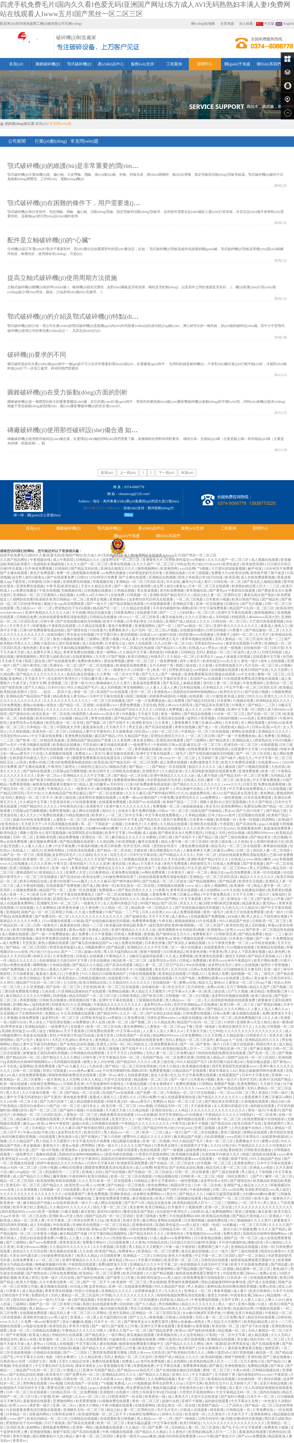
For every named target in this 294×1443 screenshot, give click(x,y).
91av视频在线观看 (58, 921)
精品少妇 (278, 1101)
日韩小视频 (52, 582)
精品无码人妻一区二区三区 (227, 1167)
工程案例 (174, 64)
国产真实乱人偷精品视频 (262, 582)
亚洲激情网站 (145, 626)
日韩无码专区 (281, 978)
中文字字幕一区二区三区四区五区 (252, 687)
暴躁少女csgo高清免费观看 (64, 604)
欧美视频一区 (226, 819)
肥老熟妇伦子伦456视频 (73, 608)
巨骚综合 (232, 604)
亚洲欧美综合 (142, 723)
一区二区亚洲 (266, 1115)
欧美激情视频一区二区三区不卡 (102, 1414)
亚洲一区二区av (49, 775)
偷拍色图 (30, 648)
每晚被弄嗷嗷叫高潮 (35, 899)
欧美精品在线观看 (173, 974)
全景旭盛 (227, 23)
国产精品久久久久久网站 (226, 1009)
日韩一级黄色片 (45, 925)
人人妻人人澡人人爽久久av (268, 1009)
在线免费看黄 (22, 916)
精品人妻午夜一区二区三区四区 (185, 841)
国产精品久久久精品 (88, 965)
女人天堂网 (70, 1079)
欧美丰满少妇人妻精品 (30, 1207)
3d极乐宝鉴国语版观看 (146, 956)
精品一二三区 (93, 925)
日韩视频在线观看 (105, 1123)
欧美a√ (42, 1123)
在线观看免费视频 (113, 802)
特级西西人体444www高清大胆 (256, 617)
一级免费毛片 (141, 745)
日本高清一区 (237, 1278)
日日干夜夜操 (55, 1423)
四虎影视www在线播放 (197, 634)
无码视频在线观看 (67, 1062)
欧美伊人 (99, 815)
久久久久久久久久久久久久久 (66, 701)
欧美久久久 (176, 1308)
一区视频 (222, 1159)
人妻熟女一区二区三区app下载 (248, 982)
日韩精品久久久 (88, 560)
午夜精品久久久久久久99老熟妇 (229, 1115)
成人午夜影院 (63, 560)
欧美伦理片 (93, 1132)
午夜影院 (227, 824)
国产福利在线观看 (37, 771)
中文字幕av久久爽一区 (185, 991)
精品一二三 (274, 934)
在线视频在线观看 (225, 670)
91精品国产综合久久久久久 (132, 709)
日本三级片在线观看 (239, 1044)
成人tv (217, 793)
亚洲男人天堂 (76, 872)
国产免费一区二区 (150, 1093)
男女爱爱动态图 (138, 1388)
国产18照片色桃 (175, 1189)
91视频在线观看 (268, 1308)
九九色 (260, 1026)
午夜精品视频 (137, 1084)
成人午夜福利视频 (30, 886)
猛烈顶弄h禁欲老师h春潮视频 (172, 925)
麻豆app (221, 1040)
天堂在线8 (91, 745)
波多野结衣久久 (187, 797)
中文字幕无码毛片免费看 (91, 1141)
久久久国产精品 (260, 802)
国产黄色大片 (225, 1436)
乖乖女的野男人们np (89, 1220)
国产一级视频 (173, 1150)
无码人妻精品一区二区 (91, 670)
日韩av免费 (222, 1013)
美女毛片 (212, 806)
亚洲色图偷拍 (235, 1366)
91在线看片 (98, 630)
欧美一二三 (273, 639)
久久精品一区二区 (181, 656)
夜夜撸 (149, 934)
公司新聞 (17, 141)
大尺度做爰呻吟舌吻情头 (105, 1084)
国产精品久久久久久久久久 (218, 1097)
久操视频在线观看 (59, 753)
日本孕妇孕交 (137, 621)
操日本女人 (92, 1106)
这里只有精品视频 (249, 1313)
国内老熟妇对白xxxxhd (19, 1211)
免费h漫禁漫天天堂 (205, 762)
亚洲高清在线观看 (171, 718)
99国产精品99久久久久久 (39, 806)
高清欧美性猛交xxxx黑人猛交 (24, 1031)
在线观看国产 (229, 1075)
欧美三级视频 (109, 1049)
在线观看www (107, 705)
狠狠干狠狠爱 (151, 952)
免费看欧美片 (119, 630)
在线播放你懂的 (192, 630)
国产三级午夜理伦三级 (30, 665)
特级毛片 (158, 656)
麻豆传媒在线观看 (114, 745)
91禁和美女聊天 (166, 1145)
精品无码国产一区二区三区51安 (93, 996)
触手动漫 (255, 568)
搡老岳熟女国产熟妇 (260, 595)
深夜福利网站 (39, 1414)
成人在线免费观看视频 (258, 577)
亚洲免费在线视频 (77, 582)
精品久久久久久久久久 (257, 877)
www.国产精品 (71, 859)
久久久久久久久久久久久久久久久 (72, 709)
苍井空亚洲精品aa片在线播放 (196, 1004)
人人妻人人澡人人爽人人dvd (262, 1300)
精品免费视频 (69, 837)
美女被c (45, 648)
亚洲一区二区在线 (219, 1207)
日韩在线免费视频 (143, 1229)
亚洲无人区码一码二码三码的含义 (122, 1044)
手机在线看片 (22, 1366)
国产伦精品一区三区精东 (126, 1185)
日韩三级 (166, 837)
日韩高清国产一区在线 (133, 1035)
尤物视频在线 (72, 590)
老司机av (274, 723)
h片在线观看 (207, 921)
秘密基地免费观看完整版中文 (55, 784)
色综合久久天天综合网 (168, 859)
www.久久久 (206, 1088)
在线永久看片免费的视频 (137, 811)
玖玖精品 (156, 621)
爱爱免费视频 (130, 705)
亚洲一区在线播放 (210, 604)
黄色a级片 (104, 1150)
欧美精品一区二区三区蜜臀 (21, 1079)
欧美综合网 (239, 573)
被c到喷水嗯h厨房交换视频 (220, 903)
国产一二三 (168, 612)
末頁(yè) (187, 472)
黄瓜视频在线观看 (63, 1251)
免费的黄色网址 (89, 661)
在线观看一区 (200, 696)
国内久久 (109, 811)
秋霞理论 (161, 1167)
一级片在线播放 (189, 947)
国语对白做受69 (32, 1106)
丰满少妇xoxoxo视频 (32, 1247)
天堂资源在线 (60, 802)
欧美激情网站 (164, 1269)
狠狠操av (55, 1031)
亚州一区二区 (141, 692)
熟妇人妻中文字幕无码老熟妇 (35, 1044)
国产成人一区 (208, 727)
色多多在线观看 (35, 1035)
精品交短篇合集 (99, 612)
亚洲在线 (254, 1357)
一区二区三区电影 (190, 599)
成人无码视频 (111, 687)
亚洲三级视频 (20, 868)
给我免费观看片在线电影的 (208, 749)
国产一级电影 (172, 674)
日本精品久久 (213, 687)
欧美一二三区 (153, 1132)
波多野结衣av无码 (163, 960)
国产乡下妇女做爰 (256, 1326)
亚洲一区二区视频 (156, 1141)
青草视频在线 (197, 590)
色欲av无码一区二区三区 (19, 1167)
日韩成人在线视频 (90, 956)
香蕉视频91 (185, 1326)
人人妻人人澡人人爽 (162, 687)
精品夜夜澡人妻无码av (70, 696)
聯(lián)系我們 (269, 64)
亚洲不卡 (50, 978)
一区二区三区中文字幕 (125, 815)
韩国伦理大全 (267, 1044)
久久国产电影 (185, 978)
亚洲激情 (107, 1392)
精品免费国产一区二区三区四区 (228, 1198)
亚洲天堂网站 (120, 1313)
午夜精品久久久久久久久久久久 (117, 1004)
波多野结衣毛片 (64, 855)
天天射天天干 (32, 824)
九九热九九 (231, 908)
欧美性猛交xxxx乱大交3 (221, 661)
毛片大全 (33, 793)
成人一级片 (173, 1132)
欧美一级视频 (231, 648)
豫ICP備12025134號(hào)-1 (103, 508)
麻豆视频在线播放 (110, 789)
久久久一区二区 (132, 1013)
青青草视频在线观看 (197, 639)
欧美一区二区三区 (111, 1423)
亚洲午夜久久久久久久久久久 (236, 626)
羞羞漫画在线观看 (37, 1401)
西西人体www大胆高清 (176, 705)
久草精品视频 (196, 815)
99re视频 (134, 833)
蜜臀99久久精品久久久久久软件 (147, 1137)
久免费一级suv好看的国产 (139, 797)
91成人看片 (203, 582)
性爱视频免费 (144, 1366)
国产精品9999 (107, 1013)
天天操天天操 (12, 661)
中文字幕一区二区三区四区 (216, 1256)
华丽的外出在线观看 (68, 1335)
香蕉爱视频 (29, 1000)
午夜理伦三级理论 (62, 767)
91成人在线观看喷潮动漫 (177, 1097)
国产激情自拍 (20, 714)
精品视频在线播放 (126, 1141)
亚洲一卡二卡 (20, 894)
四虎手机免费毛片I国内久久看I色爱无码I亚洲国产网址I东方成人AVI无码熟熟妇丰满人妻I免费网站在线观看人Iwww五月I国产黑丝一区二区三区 (108, 555)
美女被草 (261, 978)
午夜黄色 (216, 952)
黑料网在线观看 (35, 1383)
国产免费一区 (159, 1427)
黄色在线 (119, 864)
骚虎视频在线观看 (86, 573)
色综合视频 (237, 833)
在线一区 (267, 1247)
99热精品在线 (217, 938)
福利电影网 (41, 1004)
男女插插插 (157, 1282)
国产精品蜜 (228, 881)
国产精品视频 (187, 1269)
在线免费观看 (29, 1018)
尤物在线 (141, 850)
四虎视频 (60, 996)
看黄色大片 (52, 1145)
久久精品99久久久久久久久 (130, 982)
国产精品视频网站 (203, 881)
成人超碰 (149, 833)
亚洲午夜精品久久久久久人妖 (48, 612)
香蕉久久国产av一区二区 (68, 969)
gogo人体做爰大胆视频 (233, 656)
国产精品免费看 (99, 780)
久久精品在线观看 (137, 608)
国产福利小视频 (72, 1110)
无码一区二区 (23, 837)
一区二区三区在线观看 (244, 846)
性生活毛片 (177, 987)
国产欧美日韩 (153, 996)
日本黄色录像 (155, 943)
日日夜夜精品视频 (208, 1238)
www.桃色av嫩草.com (262, 859)
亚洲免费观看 (249, 771)
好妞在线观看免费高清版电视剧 (63, 617)
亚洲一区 (115, 1286)
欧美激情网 (169, 568)
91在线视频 (270, 749)
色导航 (288, 656)
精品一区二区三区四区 (17, 1181)
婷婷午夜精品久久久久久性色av (61, 1163)
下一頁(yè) (166, 472)
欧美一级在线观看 (14, 1084)
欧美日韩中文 (100, 771)
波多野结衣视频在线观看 (97, 797)
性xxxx (125, 617)
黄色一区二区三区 (146, 1401)
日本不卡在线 (282, 1291)
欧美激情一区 (241, 886)
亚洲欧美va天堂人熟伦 (253, 1022)
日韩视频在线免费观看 (87, 1053)
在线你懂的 (56, 634)
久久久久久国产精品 (136, 1145)
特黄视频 (39, 626)
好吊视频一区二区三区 (214, 1163)
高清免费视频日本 (248, 1018)
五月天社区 (180, 969)
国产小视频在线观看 (254, 767)
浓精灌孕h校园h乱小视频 (168, 696)
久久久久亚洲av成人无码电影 (207, 617)
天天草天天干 (20, 626)
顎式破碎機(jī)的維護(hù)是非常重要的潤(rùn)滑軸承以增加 (89, 165)
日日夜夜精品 (99, 872)
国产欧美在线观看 (231, 1088)
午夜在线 (166, 921)
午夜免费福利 (253, 683)
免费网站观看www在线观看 (219, 978)
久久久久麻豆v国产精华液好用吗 (150, 793)
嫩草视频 (60, 1176)
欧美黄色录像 (69, 908)
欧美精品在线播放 (67, 745)
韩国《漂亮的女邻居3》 (161, 846)
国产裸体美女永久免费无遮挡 (180, 833)
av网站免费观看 (153, 872)
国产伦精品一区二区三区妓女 (165, 881)
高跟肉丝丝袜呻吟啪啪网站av (195, 692)
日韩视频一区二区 (179, 996)
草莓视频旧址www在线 (204, 1233)
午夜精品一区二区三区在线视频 (205, 731)
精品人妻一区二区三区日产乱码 (159, 965)
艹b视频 (203, 568)
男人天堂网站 (260, 868)
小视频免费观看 (25, 890)
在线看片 (78, 1026)
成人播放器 (227, 767)
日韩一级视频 (215, 709)
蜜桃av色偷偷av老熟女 (40, 705)
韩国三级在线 (35, 661)
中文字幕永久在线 (30, 1357)
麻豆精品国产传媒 (188, 1137)
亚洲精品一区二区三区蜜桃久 (35, 595)
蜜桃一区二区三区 (141, 661)
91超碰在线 (95, 1009)
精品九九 (245, 758)
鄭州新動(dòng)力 (161, 508)
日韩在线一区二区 (228, 582)
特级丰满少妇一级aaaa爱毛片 (129, 1101)
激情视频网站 (148, 568)
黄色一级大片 (227, 1079)
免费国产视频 (224, 1084)
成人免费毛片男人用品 (44, 652)
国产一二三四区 (75, 1352)
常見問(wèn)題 (84, 141)
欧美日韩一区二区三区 (237, 1004)
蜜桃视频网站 (27, 656)
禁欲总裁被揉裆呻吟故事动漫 (261, 1071)
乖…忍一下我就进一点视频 (21, 670)
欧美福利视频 (212, 1357)
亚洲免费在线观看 (119, 1009)
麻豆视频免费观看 (44, 841)
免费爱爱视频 (160, 1071)
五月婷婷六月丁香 (244, 1383)
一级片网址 (144, 1119)
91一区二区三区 (183, 758)
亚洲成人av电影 (261, 1167)
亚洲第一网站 (83, 1427)
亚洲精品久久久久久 (274, 731)
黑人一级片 (227, 1304)
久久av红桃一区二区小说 (173, 643)
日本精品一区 (42, 1128)
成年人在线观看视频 (133, 1075)
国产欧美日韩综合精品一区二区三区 (58, 780)
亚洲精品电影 (176, 573)
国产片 (258, 1176)
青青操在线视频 (275, 846)
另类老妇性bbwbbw (209, 643)
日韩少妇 (229, 1145)
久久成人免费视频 (89, 912)
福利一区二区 (243, 634)
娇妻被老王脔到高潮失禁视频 (46, 1053)
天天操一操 (63, 1300)
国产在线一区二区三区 (264, 714)
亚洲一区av (107, 1075)
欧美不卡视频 (114, 621)
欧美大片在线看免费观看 (245, 912)
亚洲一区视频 (249, 819)
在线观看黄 (269, 745)
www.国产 (17, 1418)
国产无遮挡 (53, 1097)
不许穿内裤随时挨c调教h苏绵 (175, 608)
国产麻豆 (216, 1366)
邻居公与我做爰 (55, 1071)
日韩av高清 (260, 727)
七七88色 (70, 982)
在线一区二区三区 (83, 1049)
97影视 (45, 1396)
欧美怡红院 (234, 925)
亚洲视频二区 (58, 683)
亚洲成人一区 (280, 1216)
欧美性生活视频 (251, 881)
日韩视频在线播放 (98, 590)
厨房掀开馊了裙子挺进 (267, 573)
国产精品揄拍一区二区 (263, 630)
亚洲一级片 (79, 683)
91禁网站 (205, 1084)
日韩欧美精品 (130, 996)
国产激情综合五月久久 (108, 868)
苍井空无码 (132, 846)
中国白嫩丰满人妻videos (99, 679)
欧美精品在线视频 (216, 1216)
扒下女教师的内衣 (29, 1013)
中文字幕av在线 (128, 1031)
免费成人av (84, 753)
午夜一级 (172, 1247)
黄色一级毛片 (214, 912)
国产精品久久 (53, 1185)
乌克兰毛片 (119, 855)
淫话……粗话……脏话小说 (51, 692)
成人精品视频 (33, 1291)
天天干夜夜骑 (74, 1031)
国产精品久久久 (191, 1194)
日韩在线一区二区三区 (230, 621)
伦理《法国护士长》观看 (38, 1361)
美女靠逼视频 (148, 590)
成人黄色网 (277, 952)
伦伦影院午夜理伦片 (63, 679)
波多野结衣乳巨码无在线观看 (151, 599)
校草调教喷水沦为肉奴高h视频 (182, 930)
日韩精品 (187, 652)
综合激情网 (143, 586)
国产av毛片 (9, 745)
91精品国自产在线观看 (189, 1071)
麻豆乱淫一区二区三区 (204, 745)
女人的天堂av (37, 969)
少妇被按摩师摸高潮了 (119, 877)
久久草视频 (8, 1018)
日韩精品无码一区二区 (171, 1106)
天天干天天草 (216, 789)
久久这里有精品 (177, 1009)
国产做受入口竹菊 (271, 899)
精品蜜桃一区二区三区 (151, 1079)
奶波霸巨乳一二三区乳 (124, 1128)
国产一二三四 (72, 952)
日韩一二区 (124, 749)
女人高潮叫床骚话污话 (267, 841)
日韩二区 (243, 850)
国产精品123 (276, 1361)
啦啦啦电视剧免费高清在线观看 (222, 1053)
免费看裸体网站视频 (129, 780)
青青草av (19, 1441)
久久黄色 (138, 1242)
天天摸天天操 (271, 1084)
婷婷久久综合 (173, 1414)
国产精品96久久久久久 (134, 1062)
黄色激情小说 (68, 1137)
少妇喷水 (197, 1211)
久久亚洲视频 (34, 987)
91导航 (106, 1295)
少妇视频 (66, 718)
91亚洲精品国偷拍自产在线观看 (82, 991)
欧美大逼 (22, 1150)
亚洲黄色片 (151, 771)
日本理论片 (205, 656)
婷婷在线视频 (66, 1181)
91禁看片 (236, 630)
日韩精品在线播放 (103, 617)
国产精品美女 (220, 740)
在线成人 (19, 850)
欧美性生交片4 (231, 692)
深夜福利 (279, 894)
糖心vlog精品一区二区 (26, 1172)
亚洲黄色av (163, 692)
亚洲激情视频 (40, 1432)
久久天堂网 (279, 670)
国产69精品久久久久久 (177, 855)
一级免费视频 (167, 661)
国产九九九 (151, 674)
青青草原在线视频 (184, 890)
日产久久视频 (238, 991)
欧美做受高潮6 (253, 564)
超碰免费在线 (200, 793)
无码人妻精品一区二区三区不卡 (29, 797)
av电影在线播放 (190, 1018)
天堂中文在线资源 (118, 1079)
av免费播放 (81, 1022)
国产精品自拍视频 (198, 714)
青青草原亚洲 (70, 1242)
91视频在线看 (244, 701)
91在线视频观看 (158, 604)
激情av (219, 982)
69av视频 (145, 1106)
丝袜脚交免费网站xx (46, 1084)
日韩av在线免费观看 (206, 969)
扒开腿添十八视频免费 (185, 1207)
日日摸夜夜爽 (119, 1242)
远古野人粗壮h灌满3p (28, 577)
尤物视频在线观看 (171, 886)
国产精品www (127, 1370)
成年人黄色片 (190, 661)
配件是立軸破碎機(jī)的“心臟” (49, 240)
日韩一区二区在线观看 (192, 1172)
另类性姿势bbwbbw (162, 1018)
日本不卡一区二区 (108, 1322)
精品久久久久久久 (202, 767)
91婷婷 (229, 1022)
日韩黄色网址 (124, 612)
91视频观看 (144, 969)
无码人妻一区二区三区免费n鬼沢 (171, 1053)
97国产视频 (117, 656)
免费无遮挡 (232, 1233)
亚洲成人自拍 (99, 930)
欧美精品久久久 (51, 872)
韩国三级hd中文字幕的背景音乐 (163, 679)
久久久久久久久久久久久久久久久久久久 (31, 1194)
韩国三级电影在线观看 (259, 1154)
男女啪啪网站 (134, 687)
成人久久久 (194, 709)
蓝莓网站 (26, 1066)
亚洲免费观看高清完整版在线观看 (210, 674)
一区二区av (225, 1093)
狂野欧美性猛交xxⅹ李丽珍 (185, 560)
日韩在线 (82, 1229)
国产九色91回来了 (250, 811)
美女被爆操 (32, 1145)
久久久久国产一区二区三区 (229, 560)
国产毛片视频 (252, 604)
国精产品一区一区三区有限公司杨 (47, 912)
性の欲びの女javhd (206, 564)
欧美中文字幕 (115, 833)
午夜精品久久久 (59, 789)
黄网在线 (214, 1286)
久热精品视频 (124, 590)
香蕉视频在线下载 (83, 1000)
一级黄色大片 (121, 670)
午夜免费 (167, 797)
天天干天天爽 (243, 894)
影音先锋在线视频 (119, 1154)
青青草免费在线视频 (79, 652)
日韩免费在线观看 (100, 1031)
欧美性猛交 (231, 564)
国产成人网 (91, 886)
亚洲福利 (13, 912)
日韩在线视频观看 (143, 974)
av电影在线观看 (125, 1150)
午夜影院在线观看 (242, 590)
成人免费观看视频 (187, 912)
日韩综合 (160, 1256)
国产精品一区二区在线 (131, 775)
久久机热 (241, 841)
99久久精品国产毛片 (83, 687)
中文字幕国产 (202, 1374)
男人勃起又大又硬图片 (149, 991)
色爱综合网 (252, 806)
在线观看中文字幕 (267, 656)
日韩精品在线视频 (47, 1352)
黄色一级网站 (107, 652)
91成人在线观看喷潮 (92, 1339)
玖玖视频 (140, 894)
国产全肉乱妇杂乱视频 (164, 1013)
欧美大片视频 (27, 1282)
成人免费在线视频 (174, 762)
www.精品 (149, 789)
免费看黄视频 (20, 784)
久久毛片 (262, 634)
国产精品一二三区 (262, 705)
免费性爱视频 (60, 811)
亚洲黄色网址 (54, 850)
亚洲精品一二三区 (137, 1256)
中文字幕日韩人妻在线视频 (117, 634)
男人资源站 (260, 1093)
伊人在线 (99, 1022)
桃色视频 (27, 718)
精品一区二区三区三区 (185, 1101)
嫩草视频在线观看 (191, 1119)
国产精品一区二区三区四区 (27, 947)
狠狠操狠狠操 (185, 921)
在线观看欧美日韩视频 (117, 1418)
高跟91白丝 (18, 1022)
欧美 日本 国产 (44, 894)
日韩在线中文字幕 (15, 1295)
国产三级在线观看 (226, 1172)
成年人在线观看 (140, 643)
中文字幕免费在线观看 (199, 1075)
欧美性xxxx (217, 960)
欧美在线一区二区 (219, 1018)
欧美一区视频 (175, 749)
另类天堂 (276, 1035)
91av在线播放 (146, 1115)
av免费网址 (211, 797)
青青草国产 (187, 1348)
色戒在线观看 (150, 1150)
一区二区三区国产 (210, 925)
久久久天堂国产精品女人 (103, 859)
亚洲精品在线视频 (162, 577)
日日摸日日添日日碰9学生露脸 (193, 1242)
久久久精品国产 (21, 1141)
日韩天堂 (277, 648)
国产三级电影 (57, 1049)
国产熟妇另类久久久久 (135, 890)
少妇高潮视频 (125, 841)
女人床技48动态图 (149, 1009)
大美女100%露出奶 (24, 1256)
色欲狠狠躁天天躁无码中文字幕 (113, 819)
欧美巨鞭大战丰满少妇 (227, 1062)
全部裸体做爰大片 (229, 665)
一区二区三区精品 (116, 1225)
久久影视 (206, 665)
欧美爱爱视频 (86, 1401)
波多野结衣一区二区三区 (121, 560)
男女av (213, 648)
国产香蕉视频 (253, 864)
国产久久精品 (35, 687)
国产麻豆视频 (260, 1049)
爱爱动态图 (56, 1388)
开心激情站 (274, 1242)
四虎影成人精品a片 (235, 727)
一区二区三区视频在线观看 (152, 978)
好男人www (235, 930)
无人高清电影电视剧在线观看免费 (210, 771)
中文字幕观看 (191, 899)
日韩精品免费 (27, 617)
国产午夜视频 (16, 1335)
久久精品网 (104, 841)
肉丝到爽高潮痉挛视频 (19, 1137)
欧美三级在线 (66, 797)
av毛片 (276, 727)
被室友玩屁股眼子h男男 (244, 643)
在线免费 (117, 595)
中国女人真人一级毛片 (27, 1049)
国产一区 (187, 1044)
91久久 (183, 793)
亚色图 (14, 846)
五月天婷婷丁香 (161, 665)
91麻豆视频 (70, 1211)
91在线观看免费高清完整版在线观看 (252, 679)
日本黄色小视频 (218, 599)
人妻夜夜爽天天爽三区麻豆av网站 (197, 723)
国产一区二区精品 (252, 1256)
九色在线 (278, 767)
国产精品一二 (139, 767)
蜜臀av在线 (188, 982)
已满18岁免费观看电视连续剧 (42, 630)
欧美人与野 (163, 1198)
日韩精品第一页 (238, 1410)
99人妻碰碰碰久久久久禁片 (110, 683)
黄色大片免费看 (180, 1256)
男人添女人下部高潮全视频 (267, 916)
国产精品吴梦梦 (161, 1330)
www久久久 (232, 784)
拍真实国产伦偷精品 (207, 811)
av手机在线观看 (263, 943)
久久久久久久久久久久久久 (134, 1295)
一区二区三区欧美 (146, 617)
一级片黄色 (52, 1079)
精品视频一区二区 (232, 1330)
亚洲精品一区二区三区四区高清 (140, 582)
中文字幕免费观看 (213, 608)
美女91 (99, 753)
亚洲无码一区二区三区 (49, 731)
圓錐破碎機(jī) (48, 64)
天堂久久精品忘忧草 (97, 586)
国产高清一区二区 (262, 1053)
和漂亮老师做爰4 (62, 947)
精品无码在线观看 (261, 1317)
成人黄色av (180, 916)
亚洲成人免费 (219, 974)
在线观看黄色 (214, 947)
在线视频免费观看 (264, 1278)
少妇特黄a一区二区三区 (197, 612)
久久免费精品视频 (162, 1379)
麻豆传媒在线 (173, 617)
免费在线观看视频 (272, 784)
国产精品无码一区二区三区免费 (134, 762)
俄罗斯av (198, 1009)
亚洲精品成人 (243, 740)
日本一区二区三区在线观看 (209, 586)
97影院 (211, 1335)
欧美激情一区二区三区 (40, 859)
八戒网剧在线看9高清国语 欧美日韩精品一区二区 (47, 599)
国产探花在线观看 (201, 1308)
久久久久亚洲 (194, 828)
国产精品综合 (221, 1123)
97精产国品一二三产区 (122, 912)
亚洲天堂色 (105, 1035)
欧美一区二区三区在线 (104, 1026)
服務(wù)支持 (142, 64)
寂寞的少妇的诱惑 (58, 670)
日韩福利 (62, 568)
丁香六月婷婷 (111, 1137)
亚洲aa (133, 864)
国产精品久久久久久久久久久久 (40, 674)
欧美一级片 (275, 912)
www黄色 (286, 1154)
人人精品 (181, 1110)
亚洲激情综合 (34, 709)
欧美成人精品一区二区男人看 (23, 1220)
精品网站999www (260, 833)
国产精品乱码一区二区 (23, 1057)
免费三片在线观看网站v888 (180, 1216)
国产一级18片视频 (45, 1150)
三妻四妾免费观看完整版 (20, 991)
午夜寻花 (53, 586)
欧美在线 (243, 780)
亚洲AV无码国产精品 (275, 1079)
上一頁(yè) (128, 472)
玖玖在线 (173, 582)
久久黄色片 (217, 1414)
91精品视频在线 (77, 815)
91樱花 (62, 1238)
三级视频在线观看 (149, 1000)
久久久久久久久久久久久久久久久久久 (253, 1031)
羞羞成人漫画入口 (274, 626)
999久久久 (254, 696)
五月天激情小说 (252, 1361)
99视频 (99, 648)
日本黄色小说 (115, 643)
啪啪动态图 (118, 767)
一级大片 (263, 894)
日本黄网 (224, 701)
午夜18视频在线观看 (35, 745)
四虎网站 (269, 819)
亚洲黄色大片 (153, 560)
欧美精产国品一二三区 (180, 802)
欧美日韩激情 (133, 1273)
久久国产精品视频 (160, 1273)
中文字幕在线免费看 (47, 736)
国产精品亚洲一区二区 (230, 1049)
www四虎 (247, 718)
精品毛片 (218, 846)
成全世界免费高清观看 (52, 938)
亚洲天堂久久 (122, 1119)
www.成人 (194, 886)
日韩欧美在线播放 (126, 771)
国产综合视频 (115, 1172)
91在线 (38, 753)
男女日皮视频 (141, 1308)
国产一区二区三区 (44, 1110)
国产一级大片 (97, 604)
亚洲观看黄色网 (249, 828)
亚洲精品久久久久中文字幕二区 (87, 775)
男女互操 (136, 727)
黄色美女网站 (144, 740)
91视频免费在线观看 (115, 1401)
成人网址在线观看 (86, 811)
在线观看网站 (83, 656)
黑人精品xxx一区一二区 (34, 608)
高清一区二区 (20, 1330)
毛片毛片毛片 (168, 1410)
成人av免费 (143, 1167)
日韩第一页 (142, 670)
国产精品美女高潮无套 (212, 705)
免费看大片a (220, 573)
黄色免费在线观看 (195, 846)
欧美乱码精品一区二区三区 (48, 1418)
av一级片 (46, 1300)
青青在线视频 (121, 564)
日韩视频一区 (137, 595)
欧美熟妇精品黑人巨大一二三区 (256, 586)
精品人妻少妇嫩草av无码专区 (101, 784)
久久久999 (153, 1049)
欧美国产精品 (106, 1251)
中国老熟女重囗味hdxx (240, 1273)
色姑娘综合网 (244, 1308)
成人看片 (240, 1291)
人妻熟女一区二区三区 (70, 819)
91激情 (217, 696)
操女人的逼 (160, 1075)
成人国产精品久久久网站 (32, 1176)
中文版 (265, 23)
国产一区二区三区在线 (253, 753)
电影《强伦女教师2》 (234, 1176)
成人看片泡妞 (208, 775)
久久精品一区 (136, 1427)
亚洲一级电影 (206, 1026)
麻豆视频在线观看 (246, 1013)
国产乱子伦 (231, 1427)
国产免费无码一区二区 (52, 916)
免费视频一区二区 (167, 806)
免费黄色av (127, 1251)
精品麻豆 (23, 1119)
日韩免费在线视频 (197, 1013)
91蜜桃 (228, 1313)
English (284, 23)
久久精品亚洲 (20, 749)
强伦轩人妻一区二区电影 (222, 683)
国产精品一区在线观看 (169, 767)
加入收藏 (246, 23)
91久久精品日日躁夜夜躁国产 (104, 974)
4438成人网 (236, 916)
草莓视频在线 (103, 582)
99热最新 (171, 652)
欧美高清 (101, 762)
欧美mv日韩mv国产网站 (160, 899)
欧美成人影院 (234, 696)
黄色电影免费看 (75, 1097)
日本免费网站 (192, 1035)
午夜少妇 (48, 1132)
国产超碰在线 (136, 916)
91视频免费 (248, 1229)
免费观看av (108, 890)
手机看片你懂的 (150, 1260)
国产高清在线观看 (159, 727)
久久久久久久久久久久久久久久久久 (218, 1110)
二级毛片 (180, 753)
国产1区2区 (169, 903)
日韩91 (82, 577)
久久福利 (85, 855)
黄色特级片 (79, 864)
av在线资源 (61, 1203)
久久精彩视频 (20, 731)
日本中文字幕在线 (143, 855)
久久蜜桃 (151, 824)
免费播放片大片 (247, 1141)
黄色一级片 (250, 661)
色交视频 (280, 837)
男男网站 (88, 1145)
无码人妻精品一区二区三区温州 (239, 639)
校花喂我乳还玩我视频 (86, 833)
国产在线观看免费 (61, 577)
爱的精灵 (156, 652)
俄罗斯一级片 (40, 1405)
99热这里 (183, 564)
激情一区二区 (84, 692)
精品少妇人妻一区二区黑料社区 (217, 595)
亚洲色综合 (175, 1233)
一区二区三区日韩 (201, 736)
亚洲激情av (118, 599)
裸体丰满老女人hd (223, 1071)
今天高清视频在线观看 (61, 824)
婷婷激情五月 (200, 864)
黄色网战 (267, 793)
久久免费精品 (46, 908)
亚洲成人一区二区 (198, 1291)
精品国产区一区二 (107, 608)
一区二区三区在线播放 (108, 701)
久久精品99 (250, 908)
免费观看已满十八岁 (214, 1247)
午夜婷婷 (160, 745)
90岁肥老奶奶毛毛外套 (146, 573)
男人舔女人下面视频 (257, 1172)
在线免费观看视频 (88, 1088)
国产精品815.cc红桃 (172, 648)
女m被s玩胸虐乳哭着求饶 (202, 1313)
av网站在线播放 (71, 1167)
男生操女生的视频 (81, 634)
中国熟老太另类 (68, 727)
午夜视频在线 (40, 560)
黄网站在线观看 (244, 731)
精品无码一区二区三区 (267, 1339)
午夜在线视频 (49, 590)
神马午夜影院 (60, 1123)
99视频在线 (82, 1198)
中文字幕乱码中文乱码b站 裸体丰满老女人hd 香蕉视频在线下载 (83, 1366)
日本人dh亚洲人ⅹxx (157, 912)
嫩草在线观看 (148, 841)
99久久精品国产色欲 (133, 736)
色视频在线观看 (136, 859)
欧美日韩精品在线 (34, 881)
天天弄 (101, 656)
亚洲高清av (62, 899)
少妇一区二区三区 (165, 731)
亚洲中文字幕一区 (241, 709)
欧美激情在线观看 (209, 956)
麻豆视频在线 (143, 1198)
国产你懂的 (90, 1137)
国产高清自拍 (70, 877)
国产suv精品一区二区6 (194, 626)
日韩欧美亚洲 (226, 934)
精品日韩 (82, 718)
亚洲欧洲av (22, 1004)
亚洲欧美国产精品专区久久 (171, 595)
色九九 (175, 1075)
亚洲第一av (280, 1075)
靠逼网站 (15, 679)
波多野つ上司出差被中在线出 (181, 789)
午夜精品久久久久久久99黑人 (85, 1330)
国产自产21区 (135, 1203)
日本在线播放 (100, 960)
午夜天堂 (20, 683)
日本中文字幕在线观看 (107, 696)
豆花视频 (7, 1013)
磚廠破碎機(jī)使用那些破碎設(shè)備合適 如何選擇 (78, 430)
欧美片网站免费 (266, 960)
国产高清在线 (246, 824)
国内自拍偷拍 (270, 1392)
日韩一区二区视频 (27, 1071)
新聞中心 (205, 64)
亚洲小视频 (247, 1304)
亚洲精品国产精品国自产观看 (28, 696)
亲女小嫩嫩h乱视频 (77, 1322)
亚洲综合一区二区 (63, 665)
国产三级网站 (197, 740)
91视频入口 (197, 974)
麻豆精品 (257, 991)
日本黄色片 (133, 824)
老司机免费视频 (172, 590)
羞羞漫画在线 (93, 727)
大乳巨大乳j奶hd (64, 1040)
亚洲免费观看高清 (164, 1044)
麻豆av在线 (28, 1339)
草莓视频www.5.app (98, 1269)
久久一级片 (220, 1251)
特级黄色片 (60, 1004)
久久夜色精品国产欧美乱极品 (64, 793)
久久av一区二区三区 (91, 1396)
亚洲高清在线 (162, 1110)
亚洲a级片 (285, 819)
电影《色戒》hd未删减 (219, 1225)
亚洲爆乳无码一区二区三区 (58, 903)
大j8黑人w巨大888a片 (92, 595)
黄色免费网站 (134, 1026)
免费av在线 (37, 762)
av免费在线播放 (114, 573)
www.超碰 (48, 1159)
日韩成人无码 (194, 780)
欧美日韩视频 (23, 930)
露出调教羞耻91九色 (165, 850)
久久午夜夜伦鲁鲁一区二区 (229, 943)
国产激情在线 (77, 630)
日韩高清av (8, 1361)
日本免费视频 (11, 705)
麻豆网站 (149, 1220)
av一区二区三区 (48, 1260)
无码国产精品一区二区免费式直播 (168, 1057)
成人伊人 (253, 652)
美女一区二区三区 (220, 1141)
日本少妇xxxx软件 (222, 815)
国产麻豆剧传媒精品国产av (92, 943)
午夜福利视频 (88, 846)
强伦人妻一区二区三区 (110, 1207)
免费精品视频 (119, 991)
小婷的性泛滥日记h (93, 767)
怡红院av (142, 731)
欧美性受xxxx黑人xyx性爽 (85, 1185)
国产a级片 (229, 758)
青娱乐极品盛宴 (258, 1062)
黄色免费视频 (114, 661)
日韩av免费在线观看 (16, 965)
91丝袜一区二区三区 (229, 714)
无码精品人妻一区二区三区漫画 (195, 1427)
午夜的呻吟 (77, 1176)
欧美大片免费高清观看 (239, 762)
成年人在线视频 (272, 661)
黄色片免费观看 (42, 573)
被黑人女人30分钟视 (99, 1062)
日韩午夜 (47, 621)
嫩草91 (187, 582)
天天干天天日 (117, 1053)
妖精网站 (33, 1427)
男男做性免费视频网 (184, 1282)
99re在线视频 (196, 965)
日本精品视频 (190, 687)
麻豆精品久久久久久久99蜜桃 (134, 837)
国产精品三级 (277, 811)
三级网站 (93, 639)
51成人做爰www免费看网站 (171, 1238)
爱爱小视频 (111, 639)
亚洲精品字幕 (183, 604)
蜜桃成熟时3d (27, 872)
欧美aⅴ (181, 1330)
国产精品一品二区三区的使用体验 (131, 1066)
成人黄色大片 (178, 1396)
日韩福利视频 (228, 718)
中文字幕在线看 (168, 1366)
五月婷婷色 (196, 987)
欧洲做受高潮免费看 (132, 665)
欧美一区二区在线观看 (114, 1181)
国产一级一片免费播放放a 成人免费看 (156, 701)
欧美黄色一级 (11, 1203)
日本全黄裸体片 (161, 1084)
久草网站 (100, 1313)
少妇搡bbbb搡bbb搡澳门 (103, 828)
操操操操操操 (193, 806)
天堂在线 (149, 705)
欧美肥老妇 (68, 978)
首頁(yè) (16, 64)
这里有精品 (98, 1286)
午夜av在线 (31, 1132)
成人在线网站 (210, 890)
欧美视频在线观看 (186, 1154)
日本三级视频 (199, 573)
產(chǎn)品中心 (111, 64)
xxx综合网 (187, 568)
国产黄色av (217, 590)
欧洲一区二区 (118, 1022)
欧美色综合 (10, 824)
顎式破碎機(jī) (79, 64)
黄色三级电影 (231, 1132)
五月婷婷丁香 (208, 758)
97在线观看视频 (84, 802)
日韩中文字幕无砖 (101, 1163)
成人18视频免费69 (91, 947)
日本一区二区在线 (208, 1185)
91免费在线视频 (51, 815)
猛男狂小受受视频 (201, 718)
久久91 (215, 1145)
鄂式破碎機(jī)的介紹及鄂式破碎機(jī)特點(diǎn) (74, 316)
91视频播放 (142, 1383)
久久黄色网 (91, 908)
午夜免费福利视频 (205, 1300)
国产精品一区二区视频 (77, 705)
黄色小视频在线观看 (69, 639)
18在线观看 (47, 1137)
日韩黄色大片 (257, 1035)
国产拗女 (277, 1366)
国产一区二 (167, 626)
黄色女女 (86, 1040)
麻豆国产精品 (105, 736)
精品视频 (67, 595)
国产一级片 (123, 586)
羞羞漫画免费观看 (147, 683)
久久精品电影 (139, 1110)
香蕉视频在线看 (97, 1119)
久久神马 (7, 982)
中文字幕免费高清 (217, 894)
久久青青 (103, 674)
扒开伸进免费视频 (39, 568)
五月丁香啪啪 (237, 987)
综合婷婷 (126, 1304)
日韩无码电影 (217, 630)
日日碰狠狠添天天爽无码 (242, 969)
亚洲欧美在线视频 (86, 1225)
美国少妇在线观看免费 (37, 1238)
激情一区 (108, 886)
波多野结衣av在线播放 (26, 723)
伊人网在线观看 (253, 723)
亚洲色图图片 (267, 718)
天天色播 (79, 612)
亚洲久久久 (128, 1097)
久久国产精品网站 (14, 560)
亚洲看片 (223, 634)
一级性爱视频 (232, 797)
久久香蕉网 (122, 740)
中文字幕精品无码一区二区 (120, 1057)
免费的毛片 (40, 1295)
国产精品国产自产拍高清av (135, 718)
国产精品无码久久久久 (123, 899)
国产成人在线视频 (262, 1282)
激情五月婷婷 (236, 956)
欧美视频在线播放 (196, 1066)
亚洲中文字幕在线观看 (235, 612)
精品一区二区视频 (70, 1009)
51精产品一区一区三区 (17, 855)
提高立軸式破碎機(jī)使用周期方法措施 (62, 277)
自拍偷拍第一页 (256, 648)
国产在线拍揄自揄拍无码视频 (79, 621)
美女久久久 (188, 903)
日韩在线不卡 (123, 969)
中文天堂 (194, 868)
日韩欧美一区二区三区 (140, 758)
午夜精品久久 (116, 956)
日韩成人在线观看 (179, 1317)
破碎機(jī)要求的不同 (36, 354)
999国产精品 (149, 903)
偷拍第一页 (265, 1352)
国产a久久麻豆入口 (72, 1066)
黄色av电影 (78, 930)
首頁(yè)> (42, 124)
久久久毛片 (87, 1181)
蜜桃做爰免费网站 (57, 1427)
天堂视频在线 (100, 969)
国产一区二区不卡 (97, 1282)
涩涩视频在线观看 (252, 815)
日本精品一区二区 (40, 727)
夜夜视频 (43, 855)
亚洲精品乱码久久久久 (273, 701)
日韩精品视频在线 (92, 978)
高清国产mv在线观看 (206, 679)
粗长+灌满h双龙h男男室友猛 (228, 1344)
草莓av (273, 925)
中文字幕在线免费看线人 (248, 789)
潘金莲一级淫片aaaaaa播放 (136, 1436)
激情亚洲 (272, 1348)
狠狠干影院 (240, 1159)
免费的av (52, 1013)
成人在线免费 (93, 643)
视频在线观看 (46, 1154)
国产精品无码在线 (85, 568)
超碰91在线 (168, 634)
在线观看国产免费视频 (63, 886)
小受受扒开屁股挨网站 (153, 1154)
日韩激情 (35, 582)
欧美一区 (160, 670)
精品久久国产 (260, 987)
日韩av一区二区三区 (174, 811)
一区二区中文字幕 (126, 674)
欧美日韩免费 (111, 846)
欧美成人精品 (39, 1335)
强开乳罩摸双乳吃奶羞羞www (235, 1066)
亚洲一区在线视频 (267, 872)
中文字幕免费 (65, 846)
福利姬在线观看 (262, 1106)
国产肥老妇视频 (269, 1004)
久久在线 (86, 1251)
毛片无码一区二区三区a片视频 (154, 630)
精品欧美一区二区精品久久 (152, 908)
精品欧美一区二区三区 (130, 960)
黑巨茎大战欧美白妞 (55, 656)
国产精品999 (152, 1128)
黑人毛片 (13, 1093)
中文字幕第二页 (59, 1220)
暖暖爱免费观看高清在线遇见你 (96, 758)
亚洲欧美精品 (121, 1194)
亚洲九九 (271, 696)
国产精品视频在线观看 (127, 604)
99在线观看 (62, 1225)
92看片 (286, 960)
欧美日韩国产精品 (246, 599)
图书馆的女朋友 (282, 1132)
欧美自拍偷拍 (46, 718)
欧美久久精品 (87, 1256)
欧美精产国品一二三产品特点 (221, 1405)
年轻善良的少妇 (72, 806)
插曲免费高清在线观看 (117, 1115)
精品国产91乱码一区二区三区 (252, 608)
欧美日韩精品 (138, 656)
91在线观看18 (142, 938)
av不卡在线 (9, 1066)
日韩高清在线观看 (81, 850)
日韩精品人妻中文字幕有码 (90, 731)
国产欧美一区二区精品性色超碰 (130, 648)
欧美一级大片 (82, 1203)
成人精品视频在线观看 (87, 1101)
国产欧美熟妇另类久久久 (186, 1352)
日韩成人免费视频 (169, 709)
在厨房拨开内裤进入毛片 (160, 639)
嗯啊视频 (40, 965)
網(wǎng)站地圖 (203, 23)
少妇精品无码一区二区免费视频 (73, 1392)
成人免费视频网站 (219, 1211)
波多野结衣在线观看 (48, 749)
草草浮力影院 (79, 1326)
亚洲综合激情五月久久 (118, 568)
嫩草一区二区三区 (221, 780)
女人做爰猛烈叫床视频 (112, 938)
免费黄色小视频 (276, 1427)
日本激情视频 (195, 1220)
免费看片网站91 (94, 1242)
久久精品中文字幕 (133, 652)
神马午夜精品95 (239, 960)
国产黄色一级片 (208, 1044)
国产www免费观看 (43, 1242)
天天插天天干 (35, 679)
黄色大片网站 (89, 1405)
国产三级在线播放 (234, 837)
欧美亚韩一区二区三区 (181, 1260)
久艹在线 (236, 1040)
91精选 (78, 921)
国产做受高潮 (12, 687)
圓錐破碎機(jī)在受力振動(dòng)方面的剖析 (67, 392)
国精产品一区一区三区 (241, 1238)
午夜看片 (273, 1110)
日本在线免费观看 (258, 797)
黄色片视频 (22, 1436)
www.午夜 (205, 1436)
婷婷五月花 (42, 956)
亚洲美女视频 (97, 599)
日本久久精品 (170, 1066)
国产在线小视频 (257, 692)
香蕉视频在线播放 (149, 749)
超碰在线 (87, 1150)
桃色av (105, 709)
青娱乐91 (43, 1040)
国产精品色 (271, 599)
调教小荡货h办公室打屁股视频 (57, 643)
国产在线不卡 (119, 723)
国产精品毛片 (150, 819)
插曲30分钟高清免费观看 (32, 819)
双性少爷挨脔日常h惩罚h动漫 (201, 577)
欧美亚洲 (232, 577)
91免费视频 (152, 1189)
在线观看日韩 (147, 612)
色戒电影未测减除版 (49, 564)
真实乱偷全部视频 (81, 674)
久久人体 (271, 1018)
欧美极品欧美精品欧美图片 (127, 925)
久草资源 (133, 789)
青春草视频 (223, 1291)
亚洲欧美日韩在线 (172, 868)
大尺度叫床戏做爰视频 (228, 568)
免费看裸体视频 (144, 921)
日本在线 (232, 723)
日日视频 (202, 996)
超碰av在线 (93, 952)
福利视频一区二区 (245, 974)
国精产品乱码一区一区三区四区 (252, 1057)
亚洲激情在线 (143, 1225)
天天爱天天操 (151, 864)
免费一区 (63, 573)
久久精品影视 (234, 1035)
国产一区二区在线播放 (96, 665)
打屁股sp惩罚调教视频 (70, 771)
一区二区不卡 (251, 1203)
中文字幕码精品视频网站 (72, 648)
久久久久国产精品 (138, 828)
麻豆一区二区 (198, 872)
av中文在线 (247, 674)
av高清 (21, 762)
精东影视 (217, 1410)
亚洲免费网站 (231, 806)
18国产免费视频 (12, 969)
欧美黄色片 (55, 1374)
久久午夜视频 (102, 934)
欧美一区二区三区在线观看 (119, 987)
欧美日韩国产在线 (255, 670)
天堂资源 (29, 943)
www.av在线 (218, 1150)
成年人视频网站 (216, 886)
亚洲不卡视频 (192, 1401)
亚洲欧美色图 (46, 837)
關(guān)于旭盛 (237, 64)
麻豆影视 (88, 1211)
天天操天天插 (148, 714)
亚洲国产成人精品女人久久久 (188, 621)
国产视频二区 (97, 723)
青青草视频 (80, 868)
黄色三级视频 (246, 1211)
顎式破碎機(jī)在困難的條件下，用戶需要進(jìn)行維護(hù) (89, 203)
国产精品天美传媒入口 (265, 956)
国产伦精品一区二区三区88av (225, 868)
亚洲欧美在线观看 (204, 824)
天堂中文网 (37, 683)
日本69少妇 (57, 687)
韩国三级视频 (136, 696)
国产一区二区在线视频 (114, 894)
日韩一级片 (280, 1093)
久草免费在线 (63, 956)
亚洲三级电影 (147, 1216)
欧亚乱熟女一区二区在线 (51, 714)
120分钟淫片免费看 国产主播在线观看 (117, 577)
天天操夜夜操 (123, 731)
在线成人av (149, 634)
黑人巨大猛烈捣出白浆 (121, 952)
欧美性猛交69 (76, 749)
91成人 (263, 1304)
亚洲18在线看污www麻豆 (69, 881)
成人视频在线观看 (265, 560)
